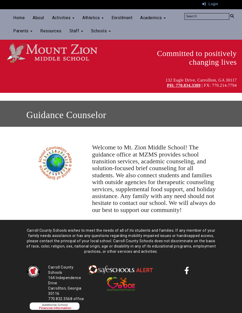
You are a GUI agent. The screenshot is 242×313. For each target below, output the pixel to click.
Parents (22, 30)
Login (210, 4)
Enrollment (122, 17)
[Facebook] (187, 272)
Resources (51, 30)
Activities (63, 17)
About (38, 17)
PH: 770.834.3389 (184, 85)
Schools (101, 30)
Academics (153, 17)
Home (19, 17)
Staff (76, 30)
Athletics (93, 17)
